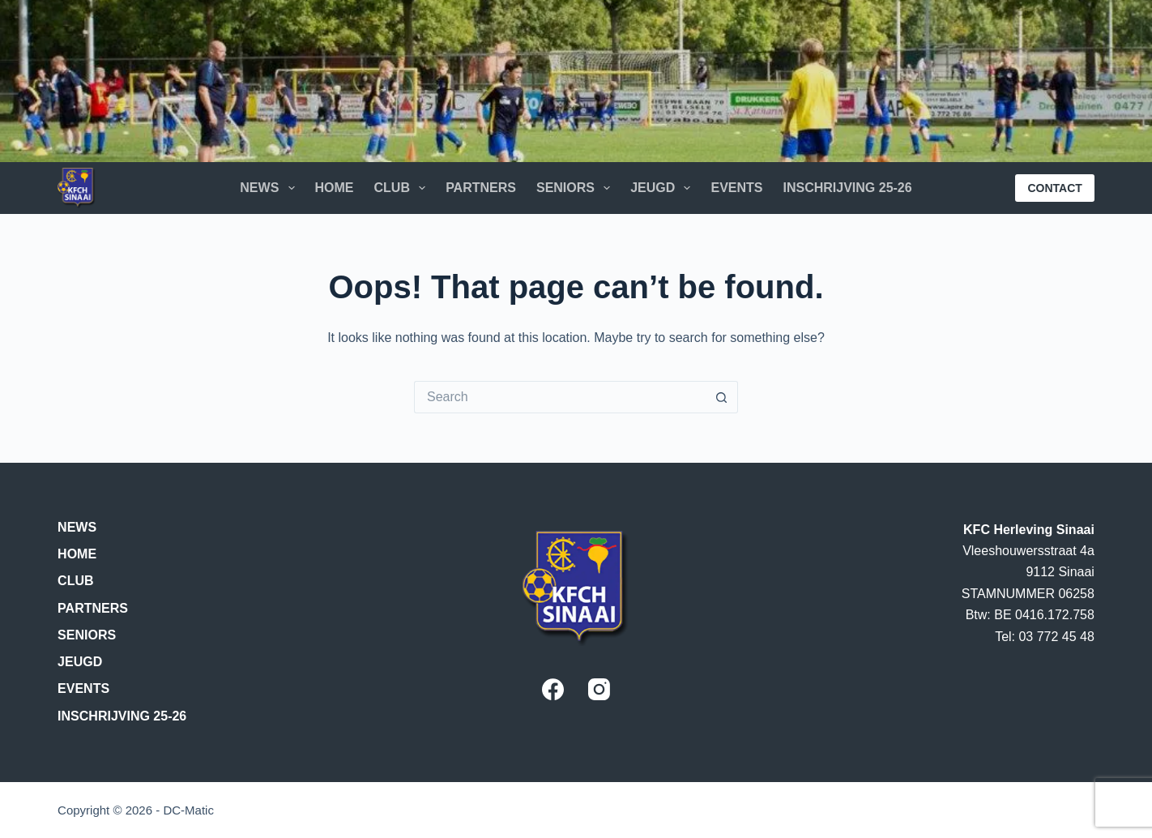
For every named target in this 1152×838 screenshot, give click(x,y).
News (270, 188)
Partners (481, 188)
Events (736, 188)
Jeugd (663, 188)
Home (334, 188)
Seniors (576, 188)
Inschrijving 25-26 (847, 188)
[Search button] (722, 397)
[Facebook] (553, 689)
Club (403, 188)
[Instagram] (599, 689)
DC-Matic (188, 810)
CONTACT (1054, 188)
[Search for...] (560, 397)
